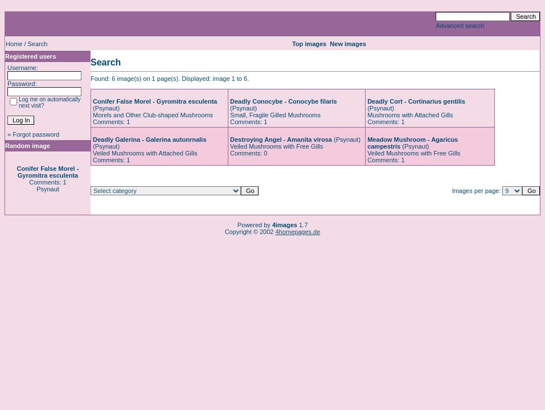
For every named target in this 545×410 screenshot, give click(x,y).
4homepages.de (297, 231)
